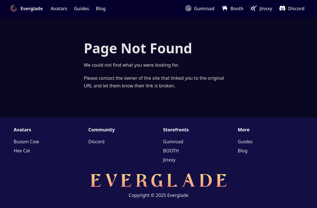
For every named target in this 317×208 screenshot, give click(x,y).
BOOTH (171, 151)
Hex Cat (22, 151)
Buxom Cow (26, 141)
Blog (101, 8)
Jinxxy (265, 8)
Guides (81, 8)
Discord (296, 8)
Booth (236, 8)
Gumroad (204, 8)
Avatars (59, 8)
